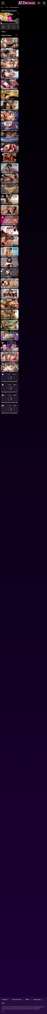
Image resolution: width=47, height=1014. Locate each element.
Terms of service (16, 999)
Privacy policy (37, 999)
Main (2, 7)
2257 (3, 1003)
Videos (6, 7)
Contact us (5, 999)
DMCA (27, 999)
